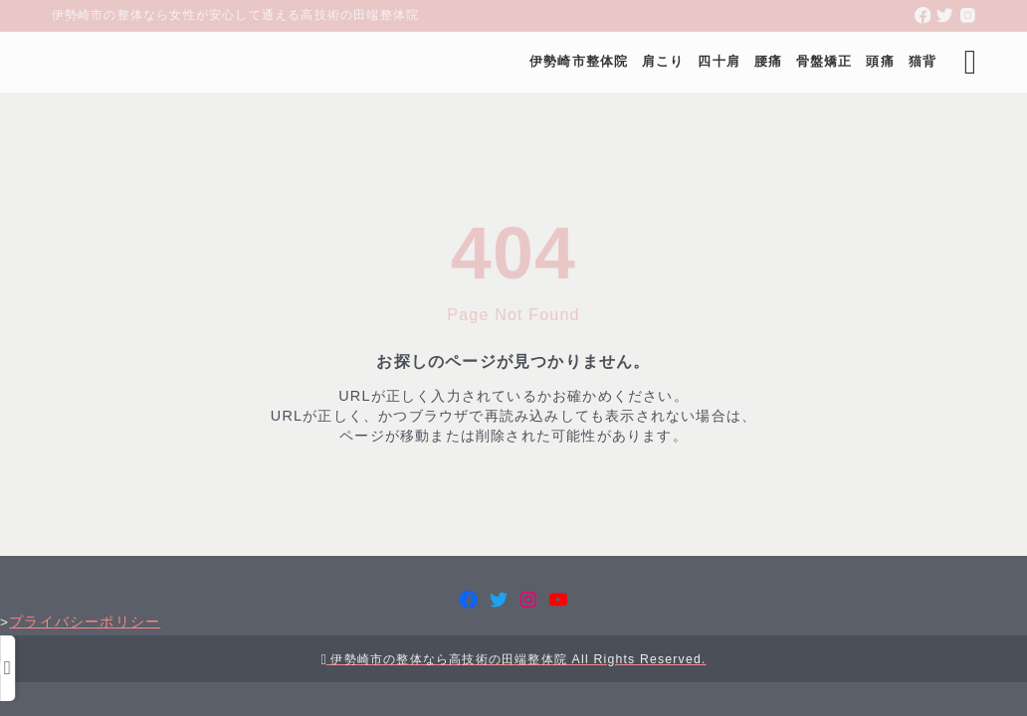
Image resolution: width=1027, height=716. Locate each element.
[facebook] (923, 15)
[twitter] (944, 15)
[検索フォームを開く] (961, 62)
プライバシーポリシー (513, 648)
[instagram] (967, 15)
